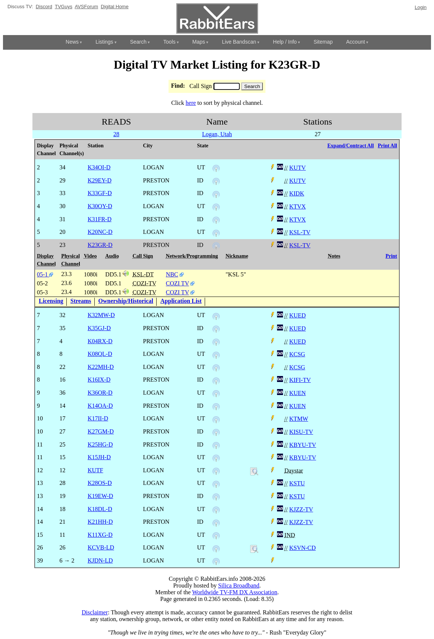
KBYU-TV (302, 445)
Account (355, 42)
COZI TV (177, 283)
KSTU (297, 483)
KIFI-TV (300, 380)
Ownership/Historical (126, 301)
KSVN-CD (302, 548)
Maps (198, 42)
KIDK (296, 193)
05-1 (45, 274)
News (72, 42)
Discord (44, 6)
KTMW (298, 419)
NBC (172, 274)
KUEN (297, 393)
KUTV (297, 168)
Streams (80, 301)
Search (138, 42)
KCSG (297, 354)
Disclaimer (95, 612)
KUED (297, 315)
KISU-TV (301, 432)
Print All (387, 145)
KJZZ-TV (301, 509)
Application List (181, 301)
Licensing (51, 301)
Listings (104, 42)
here (191, 103)
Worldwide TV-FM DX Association (234, 592)
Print (391, 256)
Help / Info (285, 42)
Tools (169, 42)
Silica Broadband (239, 585)
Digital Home (114, 6)
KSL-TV (300, 232)
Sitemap (323, 42)
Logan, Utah (217, 134)
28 (116, 134)
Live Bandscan (239, 42)
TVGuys (63, 6)
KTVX (297, 206)
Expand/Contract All (350, 145)
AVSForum (86, 6)
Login (421, 7)
